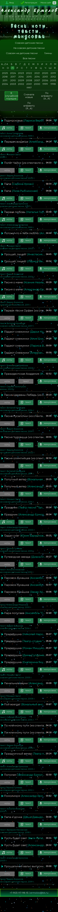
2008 (29, 80)
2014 (37, 76)
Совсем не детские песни (22, 53)
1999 (45, 84)
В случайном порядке (11, 95)
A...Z (3, 64)
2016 (21, 76)
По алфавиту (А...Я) (46, 95)
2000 (37, 84)
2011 (5, 80)
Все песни (29, 58)
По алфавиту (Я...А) (29, 105)
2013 (45, 76)
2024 (13, 73)
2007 (37, 80)
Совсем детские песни (29, 43)
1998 (53, 84)
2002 (21, 84)
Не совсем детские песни (29, 48)
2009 (21, 80)
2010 (13, 80)
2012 (53, 76)
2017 (13, 76)
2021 (37, 73)
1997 (29, 87)
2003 (13, 84)
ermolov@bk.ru (39, 892)
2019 (53, 73)
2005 (53, 80)
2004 (5, 84)
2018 (5, 76)
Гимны (48, 53)
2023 (21, 73)
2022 (29, 73)
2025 (5, 73)
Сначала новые (29, 96)
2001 (29, 84)
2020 (45, 73)
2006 (45, 80)
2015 (29, 76)
